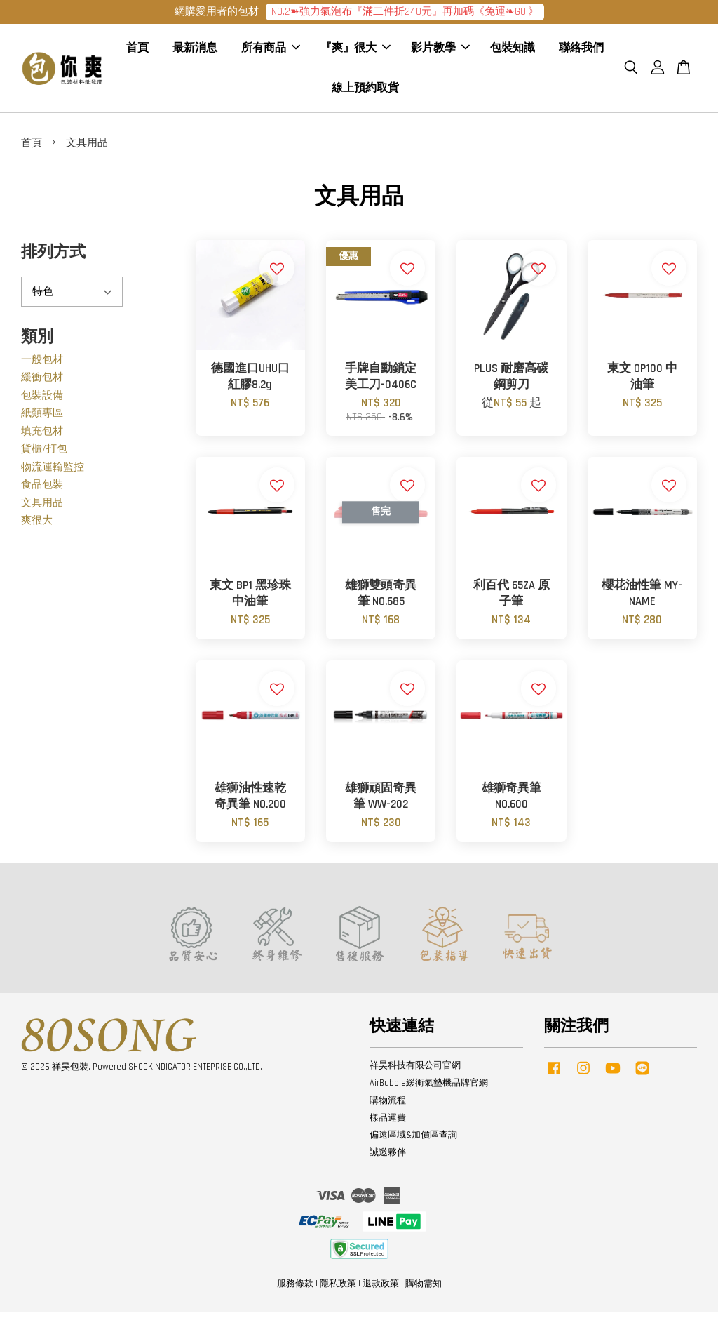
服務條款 (295, 1288)
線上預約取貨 (365, 91)
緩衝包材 (42, 383)
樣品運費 (388, 1123)
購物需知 (423, 1288)
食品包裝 (42, 490)
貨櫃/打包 (44, 454)
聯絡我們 (581, 51)
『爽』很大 (355, 51)
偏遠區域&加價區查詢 (413, 1140)
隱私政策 (338, 1288)
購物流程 (388, 1105)
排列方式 (53, 258)
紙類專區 (42, 418)
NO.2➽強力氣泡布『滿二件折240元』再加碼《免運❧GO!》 (404, 11)
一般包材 (42, 364)
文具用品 (42, 507)
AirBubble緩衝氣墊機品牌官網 (429, 1087)
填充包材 (42, 436)
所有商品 (270, 51)
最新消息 (194, 51)
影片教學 (440, 51)
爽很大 (37, 526)
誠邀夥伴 (388, 1158)
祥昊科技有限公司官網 (415, 1070)
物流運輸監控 (52, 472)
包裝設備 (42, 400)
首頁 (137, 51)
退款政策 (381, 1288)
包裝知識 (512, 51)
